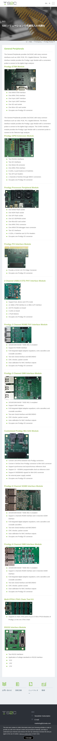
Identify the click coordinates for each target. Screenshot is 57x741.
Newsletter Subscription (42, 716)
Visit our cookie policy (25, 734)
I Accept (28, 738)
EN (46, 3)
